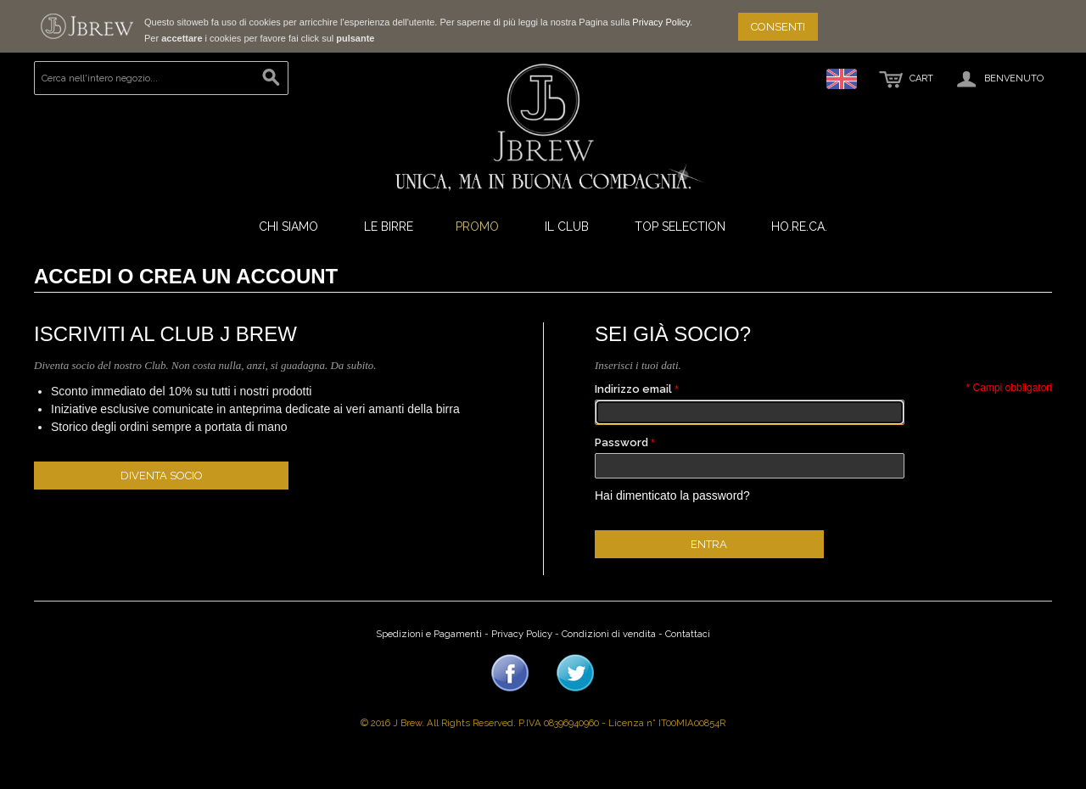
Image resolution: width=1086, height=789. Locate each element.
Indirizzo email (633, 389)
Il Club (567, 226)
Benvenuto (999, 79)
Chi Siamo (288, 226)
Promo (477, 226)
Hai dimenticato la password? (672, 495)
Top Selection (680, 226)
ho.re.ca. (799, 226)
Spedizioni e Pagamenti (429, 634)
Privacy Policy (661, 22)
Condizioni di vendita (609, 634)
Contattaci (687, 634)
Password (621, 442)
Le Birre (388, 226)
